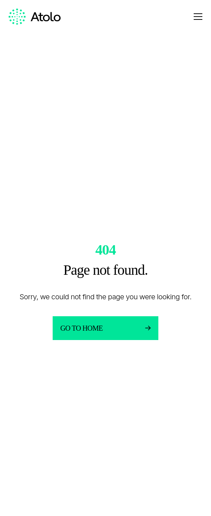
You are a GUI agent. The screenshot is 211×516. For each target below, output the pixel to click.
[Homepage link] (35, 17)
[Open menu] (198, 16)
